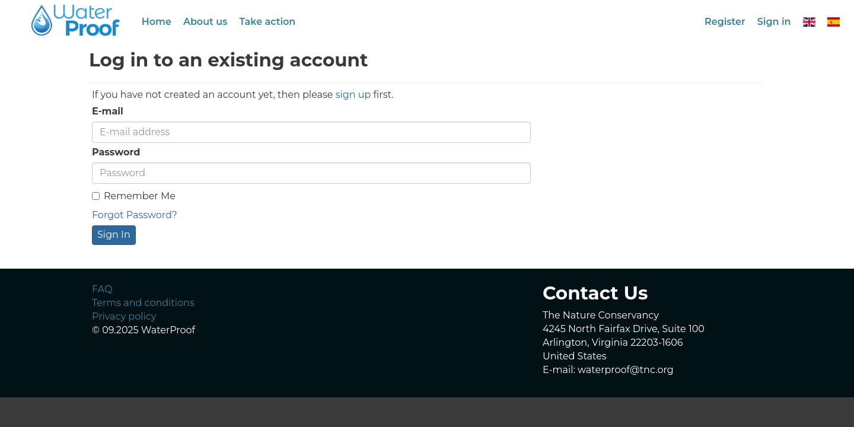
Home (156, 21)
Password (116, 152)
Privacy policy (124, 316)
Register (725, 21)
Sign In (113, 234)
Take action (267, 21)
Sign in (774, 21)
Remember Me (134, 196)
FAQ (102, 289)
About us (205, 21)
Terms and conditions (143, 302)
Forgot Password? (134, 215)
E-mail (107, 111)
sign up (353, 94)
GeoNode (76, 20)
